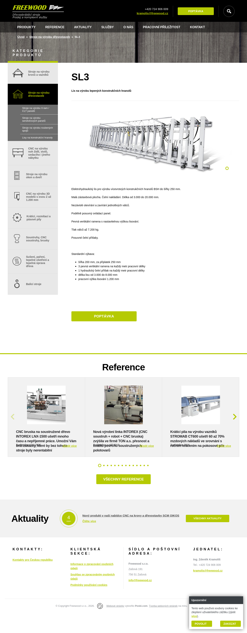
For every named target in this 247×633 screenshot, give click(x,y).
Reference (55, 27)
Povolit (200, 623)
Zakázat (229, 623)
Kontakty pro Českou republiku (33, 579)
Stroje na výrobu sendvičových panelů (34, 119)
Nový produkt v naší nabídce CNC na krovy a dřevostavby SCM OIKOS (130, 535)
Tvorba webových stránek (163, 625)
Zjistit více (70, 465)
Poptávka (194, 11)
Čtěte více (89, 541)
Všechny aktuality (207, 538)
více (194, 616)
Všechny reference (123, 499)
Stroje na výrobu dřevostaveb (49, 36)
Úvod (21, 36)
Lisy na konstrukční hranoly (37, 137)
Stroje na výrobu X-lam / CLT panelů (35, 109)
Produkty (26, 27)
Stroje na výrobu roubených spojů (37, 129)
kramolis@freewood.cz (151, 13)
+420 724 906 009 (155, 9)
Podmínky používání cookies (88, 604)
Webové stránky (115, 625)
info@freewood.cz (140, 600)
